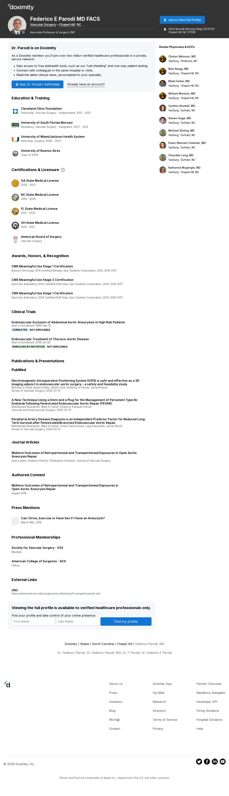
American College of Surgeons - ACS (39, 565)
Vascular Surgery (47, 25)
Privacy (158, 733)
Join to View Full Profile (182, 20)
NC (83, 25)
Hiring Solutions (207, 715)
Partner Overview (209, 688)
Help (199, 733)
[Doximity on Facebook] (207, 767)
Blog (112, 715)
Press (113, 697)
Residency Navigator (211, 697)
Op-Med (158, 697)
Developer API (206, 706)
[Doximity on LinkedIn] (215, 767)
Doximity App (162, 688)
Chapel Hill (71, 25)
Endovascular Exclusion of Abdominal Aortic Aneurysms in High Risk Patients (68, 326)
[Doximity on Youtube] (223, 767)
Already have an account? (86, 89)
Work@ (114, 724)
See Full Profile (37, 89)
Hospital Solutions (209, 724)
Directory (159, 715)
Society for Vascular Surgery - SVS (37, 552)
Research (159, 706)
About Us (116, 688)
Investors (115, 706)
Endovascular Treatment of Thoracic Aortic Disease (50, 343)
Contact (114, 733)
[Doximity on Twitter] (199, 767)
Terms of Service (165, 724)
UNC (15, 594)
